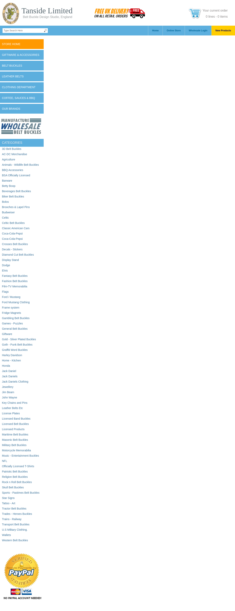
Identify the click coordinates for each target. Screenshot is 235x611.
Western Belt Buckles (15, 540)
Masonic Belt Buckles (15, 439)
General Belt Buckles (15, 328)
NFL (4, 461)
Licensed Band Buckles (16, 418)
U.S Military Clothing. (15, 529)
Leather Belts (13, 76)
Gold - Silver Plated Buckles (19, 339)
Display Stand (10, 260)
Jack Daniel (9, 371)
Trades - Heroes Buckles (17, 513)
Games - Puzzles (12, 323)
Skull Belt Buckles (13, 487)
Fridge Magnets (11, 312)
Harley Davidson (12, 355)
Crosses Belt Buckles (15, 244)
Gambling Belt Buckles (16, 318)
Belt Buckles (12, 65)
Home (155, 30)
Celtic (5, 217)
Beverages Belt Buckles (16, 191)
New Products (223, 30)
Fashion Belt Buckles (15, 281)
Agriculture (8, 159)
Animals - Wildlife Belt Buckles (20, 164)
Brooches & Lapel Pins (16, 207)
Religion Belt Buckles (15, 476)
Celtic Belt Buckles (13, 222)
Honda (6, 365)
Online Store (174, 30)
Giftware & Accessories (20, 54)
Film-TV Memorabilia (14, 286)
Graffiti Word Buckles (15, 349)
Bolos (5, 201)
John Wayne (9, 397)
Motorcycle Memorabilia (16, 450)
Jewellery (7, 386)
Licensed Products (13, 429)
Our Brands (11, 108)
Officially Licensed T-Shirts (18, 466)
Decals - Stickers (12, 249)
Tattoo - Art (8, 503)
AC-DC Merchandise (14, 154)
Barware (7, 180)
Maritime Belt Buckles (15, 434)
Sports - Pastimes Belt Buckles (20, 492)
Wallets (6, 535)
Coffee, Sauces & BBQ (18, 98)
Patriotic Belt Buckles (15, 471)
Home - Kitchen (11, 360)
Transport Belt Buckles (15, 524)
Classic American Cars (16, 228)
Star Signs (8, 498)
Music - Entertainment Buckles (20, 455)
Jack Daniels (9, 376)
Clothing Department (18, 87)
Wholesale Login (198, 30)
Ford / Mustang (11, 297)
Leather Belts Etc (12, 408)
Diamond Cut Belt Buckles (18, 254)
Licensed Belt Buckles (15, 423)
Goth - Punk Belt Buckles (17, 344)
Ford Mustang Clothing (16, 302)
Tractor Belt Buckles (14, 508)
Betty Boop (8, 185)
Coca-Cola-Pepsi (12, 233)
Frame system (10, 307)
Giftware (7, 334)
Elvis (5, 270)
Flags (5, 291)
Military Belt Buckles (14, 445)
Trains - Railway (12, 519)
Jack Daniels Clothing (15, 381)
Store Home (11, 44)
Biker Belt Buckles (13, 196)
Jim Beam (8, 392)
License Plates (11, 413)
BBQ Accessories (12, 170)
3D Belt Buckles (11, 148)
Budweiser (8, 212)
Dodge (6, 265)
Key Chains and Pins (14, 402)
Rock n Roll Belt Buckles (17, 482)
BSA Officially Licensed (16, 175)
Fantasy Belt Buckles (15, 275)
